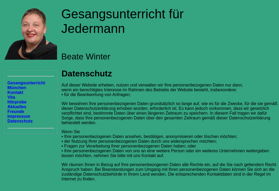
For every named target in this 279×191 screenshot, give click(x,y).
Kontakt (15, 92)
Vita (11, 97)
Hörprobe (17, 102)
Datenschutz (20, 121)
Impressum (18, 116)
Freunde (15, 111)
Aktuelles (16, 107)
